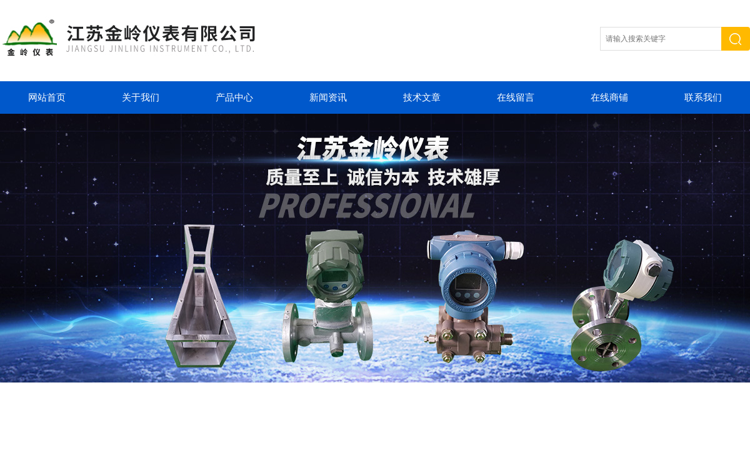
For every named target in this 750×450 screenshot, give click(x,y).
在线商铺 (609, 97)
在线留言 (515, 97)
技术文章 (422, 97)
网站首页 (47, 97)
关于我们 (140, 97)
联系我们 (703, 97)
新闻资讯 (328, 97)
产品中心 (234, 97)
